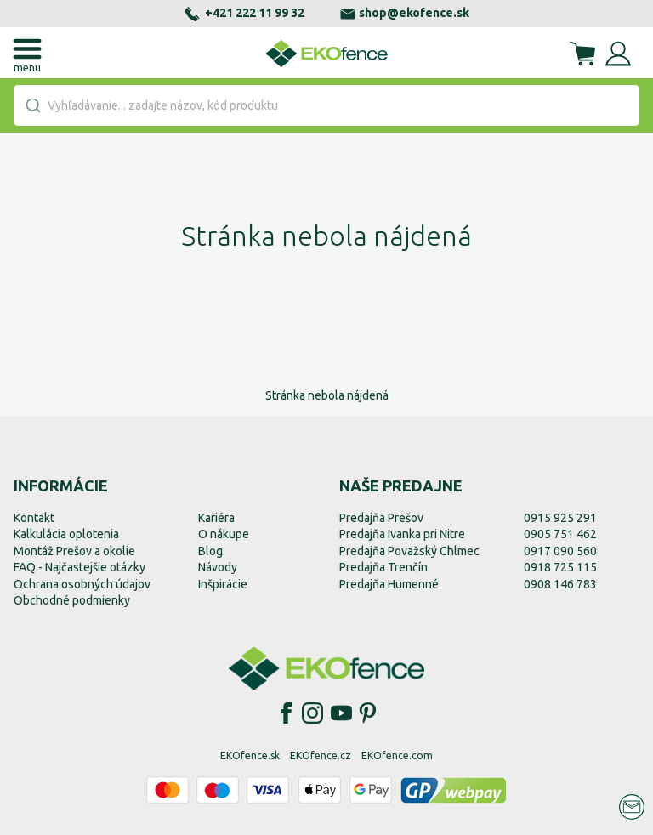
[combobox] (326, 105)
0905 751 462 (560, 534)
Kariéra (216, 518)
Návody (217, 567)
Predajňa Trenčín (383, 567)
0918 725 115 (560, 567)
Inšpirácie (222, 584)
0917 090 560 (560, 551)
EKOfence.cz (320, 755)
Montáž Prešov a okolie (74, 551)
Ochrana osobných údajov (82, 584)
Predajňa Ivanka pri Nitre (402, 534)
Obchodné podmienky (72, 600)
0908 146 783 (560, 584)
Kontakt (34, 518)
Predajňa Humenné (389, 584)
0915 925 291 (560, 518)
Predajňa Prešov (381, 518)
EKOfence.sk (250, 755)
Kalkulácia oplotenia (66, 534)
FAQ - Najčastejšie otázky (79, 567)
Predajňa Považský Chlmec (409, 551)
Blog (210, 551)
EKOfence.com (397, 755)
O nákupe (223, 534)
